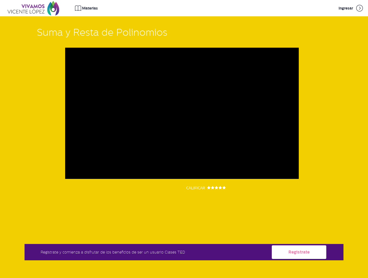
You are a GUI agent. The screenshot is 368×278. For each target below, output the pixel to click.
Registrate (299, 252)
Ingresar (351, 8)
